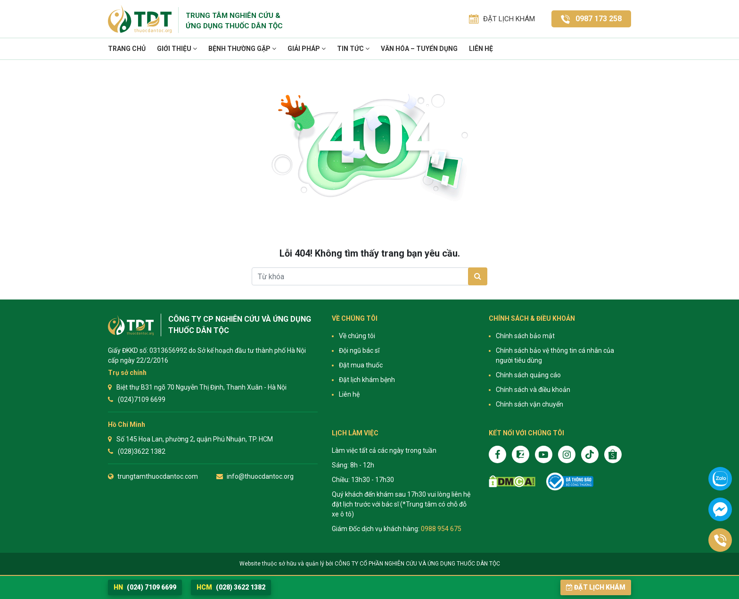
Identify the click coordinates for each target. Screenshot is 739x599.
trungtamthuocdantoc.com (157, 476)
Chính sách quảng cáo (528, 375)
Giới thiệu (177, 48)
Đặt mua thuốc (361, 365)
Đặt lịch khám (595, 587)
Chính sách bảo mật (525, 336)
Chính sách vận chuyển (529, 404)
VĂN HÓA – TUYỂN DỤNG (419, 48)
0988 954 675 (441, 528)
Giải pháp (306, 48)
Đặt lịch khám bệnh (367, 379)
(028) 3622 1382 (231, 587)
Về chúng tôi (357, 336)
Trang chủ (127, 48)
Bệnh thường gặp (242, 48)
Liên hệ (481, 48)
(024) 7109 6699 (145, 587)
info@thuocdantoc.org (260, 476)
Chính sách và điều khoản (533, 389)
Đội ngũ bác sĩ (359, 350)
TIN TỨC (353, 48)
